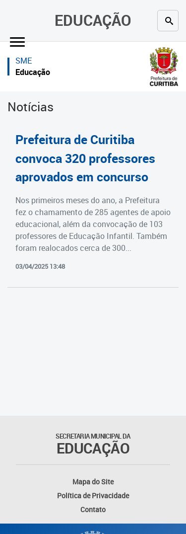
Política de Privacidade (93, 495)
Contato (93, 509)
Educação (93, 20)
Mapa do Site (93, 481)
